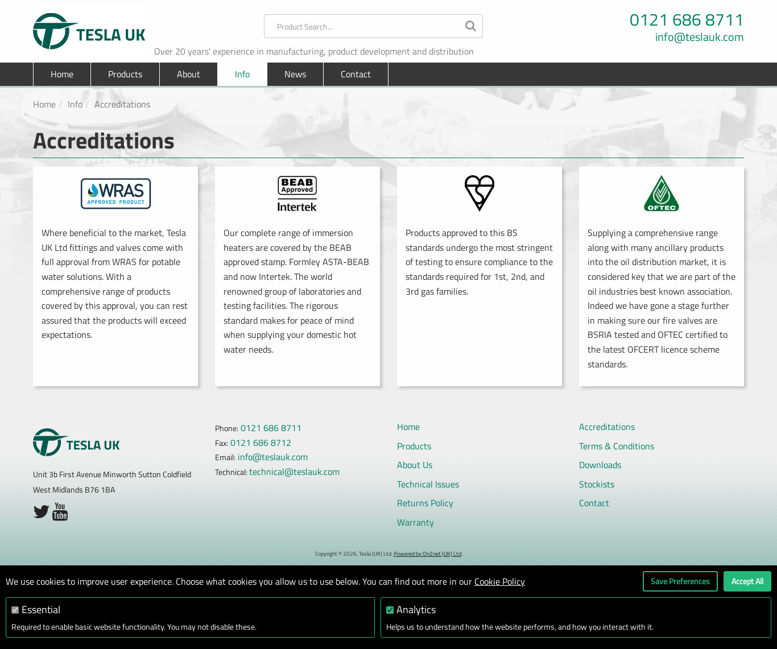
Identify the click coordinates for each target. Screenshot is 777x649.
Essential (41, 609)
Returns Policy (425, 503)
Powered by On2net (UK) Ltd (427, 553)
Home (62, 74)
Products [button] (125, 74)
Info (242, 74)
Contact (356, 74)
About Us (414, 465)
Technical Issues (428, 484)
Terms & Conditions (616, 446)
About (188, 74)
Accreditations (607, 426)
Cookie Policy (499, 581)
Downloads (600, 465)
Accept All (747, 581)
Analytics (416, 609)
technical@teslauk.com (294, 471)
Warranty (415, 522)
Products (414, 446)
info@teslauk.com (699, 37)
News (295, 74)
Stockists (596, 484)
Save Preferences (680, 581)
